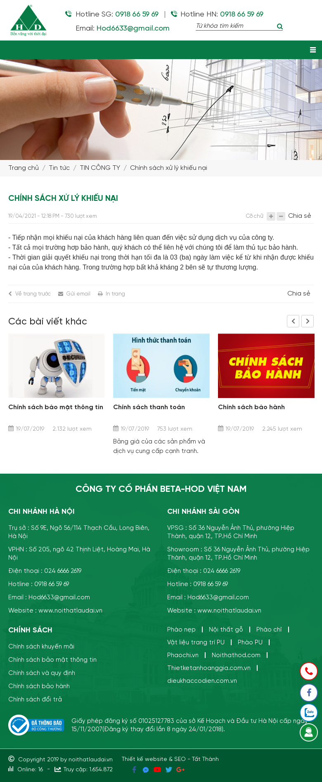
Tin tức (59, 168)
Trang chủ (23, 168)
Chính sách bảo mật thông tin (55, 407)
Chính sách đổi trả (35, 699)
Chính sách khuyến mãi (41, 647)
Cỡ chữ (254, 216)
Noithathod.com (236, 655)
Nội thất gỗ (226, 630)
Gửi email (78, 293)
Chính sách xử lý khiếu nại (168, 168)
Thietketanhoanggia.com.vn (209, 668)
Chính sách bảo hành (251, 407)
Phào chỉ (269, 630)
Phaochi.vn (183, 655)
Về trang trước (33, 293)
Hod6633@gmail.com (132, 28)
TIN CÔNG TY (100, 168)
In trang (115, 293)
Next (307, 321)
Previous (293, 321)
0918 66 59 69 (137, 14)
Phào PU (250, 642)
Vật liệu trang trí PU (196, 642)
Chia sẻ (299, 216)
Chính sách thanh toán (149, 407)
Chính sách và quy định (41, 673)
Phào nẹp (181, 630)
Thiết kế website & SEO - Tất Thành (170, 760)
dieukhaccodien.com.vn (202, 681)
